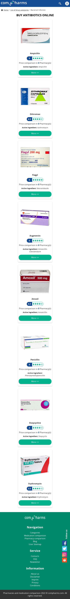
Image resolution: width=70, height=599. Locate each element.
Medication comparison (35, 535)
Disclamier (35, 576)
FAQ (35, 559)
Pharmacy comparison (35, 538)
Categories (35, 532)
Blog (35, 541)
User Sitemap (35, 544)
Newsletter (35, 562)
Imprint (35, 579)
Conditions (35, 585)
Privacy (35, 582)
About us (35, 573)
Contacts (35, 556)
